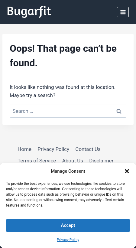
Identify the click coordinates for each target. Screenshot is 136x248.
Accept (68, 225)
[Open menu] (123, 12)
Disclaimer (101, 161)
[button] (127, 171)
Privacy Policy (68, 240)
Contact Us (87, 149)
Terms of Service (37, 161)
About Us (72, 161)
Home (24, 149)
